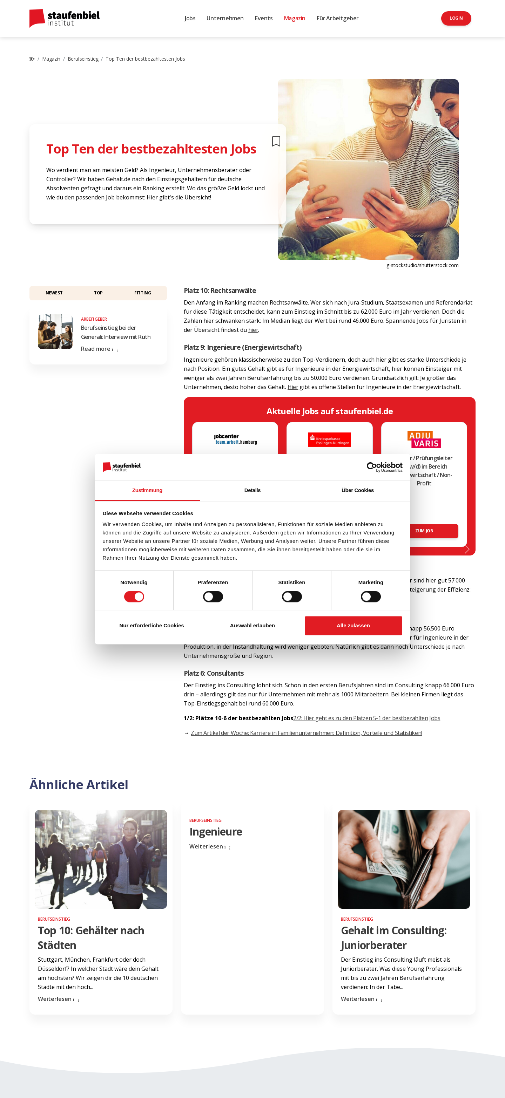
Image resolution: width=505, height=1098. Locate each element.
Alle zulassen (353, 626)
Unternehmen (225, 18)
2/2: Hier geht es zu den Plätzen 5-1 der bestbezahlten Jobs (366, 718)
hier (253, 330)
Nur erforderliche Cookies (151, 626)
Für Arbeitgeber (338, 18)
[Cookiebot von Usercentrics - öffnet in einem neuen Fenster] (372, 467)
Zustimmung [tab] (147, 490)
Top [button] (98, 293)
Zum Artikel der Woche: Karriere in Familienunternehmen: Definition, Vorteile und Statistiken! (306, 733)
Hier (293, 387)
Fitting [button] (142, 293)
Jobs (190, 18)
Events (264, 18)
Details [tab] (252, 490)
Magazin (294, 18)
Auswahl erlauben (252, 626)
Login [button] (456, 18)
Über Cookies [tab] (358, 490)
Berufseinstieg (83, 58)
